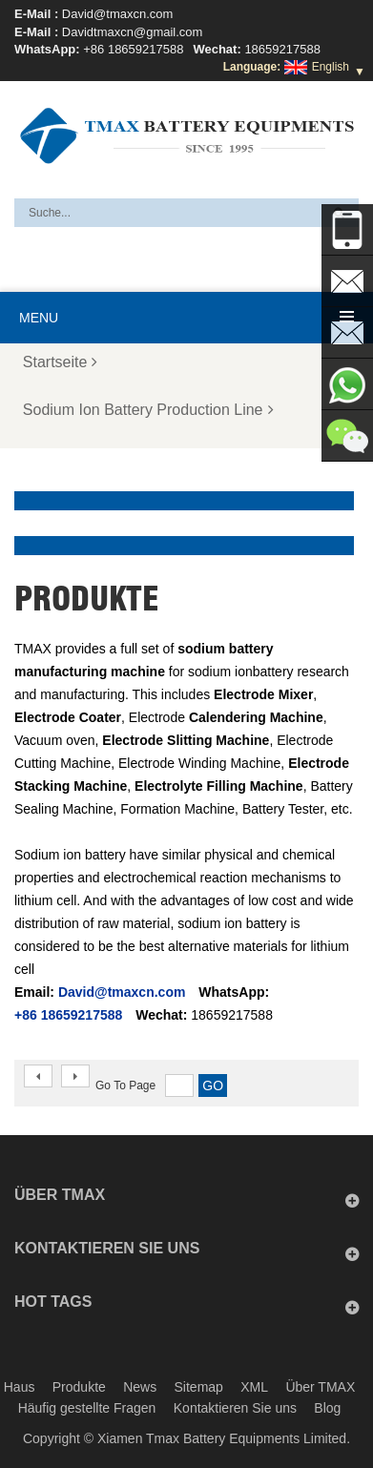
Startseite (60, 362)
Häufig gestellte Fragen (87, 1408)
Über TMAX (320, 1387)
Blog (327, 1408)
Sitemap (199, 1387)
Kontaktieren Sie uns (235, 1408)
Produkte (79, 1387)
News (139, 1387)
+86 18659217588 (133, 49)
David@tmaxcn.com (118, 14)
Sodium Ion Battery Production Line (148, 410)
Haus (19, 1387)
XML (254, 1387)
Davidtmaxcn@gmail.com (132, 32)
